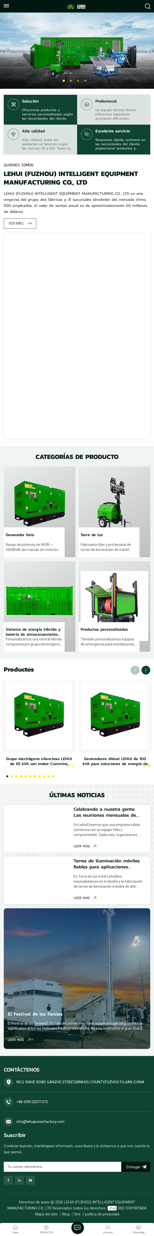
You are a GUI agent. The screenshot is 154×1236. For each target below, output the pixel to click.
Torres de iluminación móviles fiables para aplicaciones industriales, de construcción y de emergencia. (104, 867)
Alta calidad (33, 131)
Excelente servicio (112, 131)
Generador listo (20, 536)
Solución (30, 101)
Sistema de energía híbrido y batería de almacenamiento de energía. (33, 635)
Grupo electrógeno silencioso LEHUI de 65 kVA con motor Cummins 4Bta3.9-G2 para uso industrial (39, 764)
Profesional (106, 101)
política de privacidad (102, 1217)
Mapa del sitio (46, 1217)
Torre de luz (92, 536)
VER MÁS (20, 223)
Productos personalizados (104, 632)
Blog (66, 1217)
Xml (77, 1217)
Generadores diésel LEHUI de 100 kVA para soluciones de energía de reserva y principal (115, 764)
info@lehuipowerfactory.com (40, 1124)
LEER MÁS (81, 849)
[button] (64, 81)
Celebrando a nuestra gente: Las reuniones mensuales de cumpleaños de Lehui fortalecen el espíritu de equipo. (105, 815)
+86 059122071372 (32, 1105)
